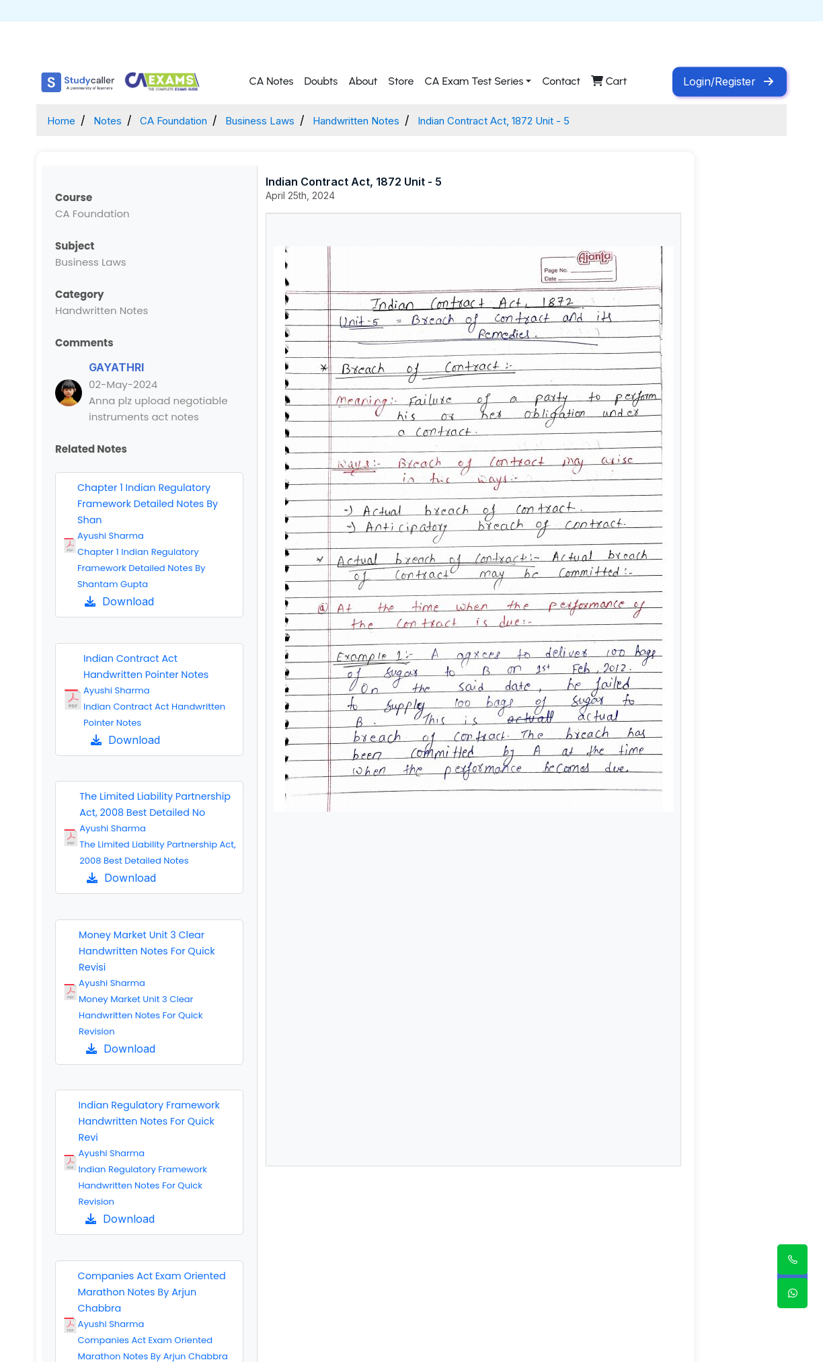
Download (119, 601)
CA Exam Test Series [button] (473, 81)
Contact (561, 81)
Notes (115, 120)
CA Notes (271, 81)
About (362, 81)
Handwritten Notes (406, 120)
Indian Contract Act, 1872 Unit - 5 (570, 120)
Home (64, 120)
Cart (609, 81)
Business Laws (293, 120)
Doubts (321, 81)
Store (401, 81)
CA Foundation (192, 120)
